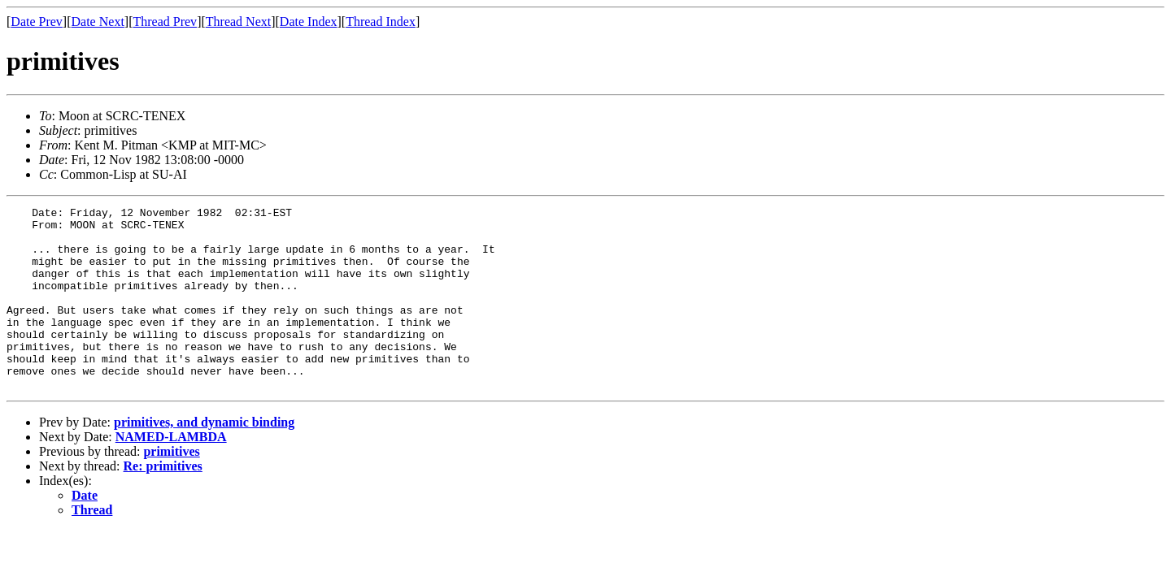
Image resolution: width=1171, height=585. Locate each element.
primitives (171, 488)
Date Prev (37, 21)
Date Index (308, 21)
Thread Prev (165, 21)
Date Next (98, 21)
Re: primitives (163, 502)
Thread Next (238, 21)
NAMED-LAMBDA (171, 473)
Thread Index (381, 21)
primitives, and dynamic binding (204, 459)
